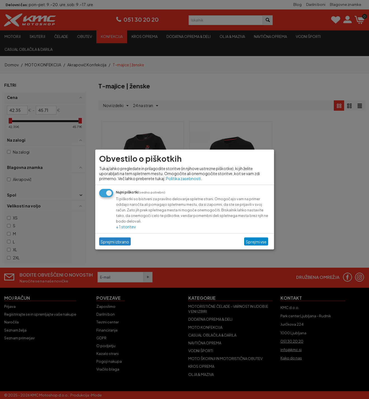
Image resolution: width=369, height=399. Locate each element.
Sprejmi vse (256, 241)
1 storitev (126, 226)
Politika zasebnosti (183, 178)
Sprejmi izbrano (115, 241)
